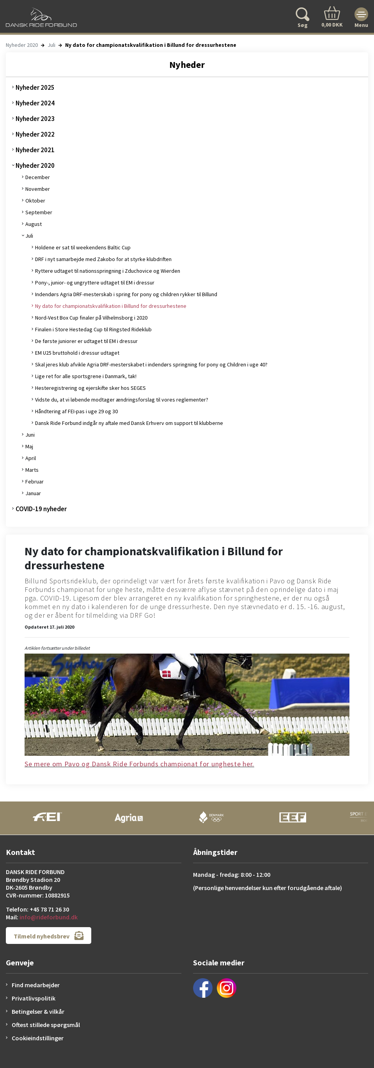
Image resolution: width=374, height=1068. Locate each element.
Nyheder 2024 (35, 103)
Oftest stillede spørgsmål (46, 1025)
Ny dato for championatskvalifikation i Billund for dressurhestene (110, 305)
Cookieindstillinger (38, 1038)
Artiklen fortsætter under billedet (57, 648)
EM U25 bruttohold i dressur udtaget (77, 352)
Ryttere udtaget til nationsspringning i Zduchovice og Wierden (107, 270)
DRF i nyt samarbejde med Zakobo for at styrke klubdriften (103, 259)
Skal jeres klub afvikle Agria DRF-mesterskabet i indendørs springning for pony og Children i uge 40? (151, 364)
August (33, 223)
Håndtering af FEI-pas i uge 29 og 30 (76, 411)
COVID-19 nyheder (41, 509)
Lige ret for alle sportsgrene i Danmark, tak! (85, 376)
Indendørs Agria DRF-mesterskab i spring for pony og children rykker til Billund (126, 294)
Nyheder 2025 (35, 87)
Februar (34, 481)
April (30, 458)
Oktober (35, 200)
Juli (51, 44)
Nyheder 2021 (35, 150)
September (38, 212)
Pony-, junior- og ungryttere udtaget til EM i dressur (94, 282)
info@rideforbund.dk (48, 917)
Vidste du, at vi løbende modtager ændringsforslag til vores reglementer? (121, 399)
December (37, 177)
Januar (33, 493)
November (37, 188)
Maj (29, 446)
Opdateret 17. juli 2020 (49, 627)
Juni (30, 434)
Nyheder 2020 (22, 44)
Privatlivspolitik (33, 998)
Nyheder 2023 (35, 118)
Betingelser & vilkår (38, 1011)
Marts (32, 469)
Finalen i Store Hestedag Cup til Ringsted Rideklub (93, 329)
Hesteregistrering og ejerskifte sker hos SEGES (90, 387)
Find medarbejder (36, 985)
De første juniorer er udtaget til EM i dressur (86, 341)
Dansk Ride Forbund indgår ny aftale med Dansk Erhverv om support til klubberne (129, 422)
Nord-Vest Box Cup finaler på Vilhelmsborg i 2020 (91, 317)
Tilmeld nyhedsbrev (48, 935)
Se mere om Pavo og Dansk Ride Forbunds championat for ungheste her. (139, 763)
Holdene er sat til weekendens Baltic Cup (83, 247)
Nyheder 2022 (35, 134)
